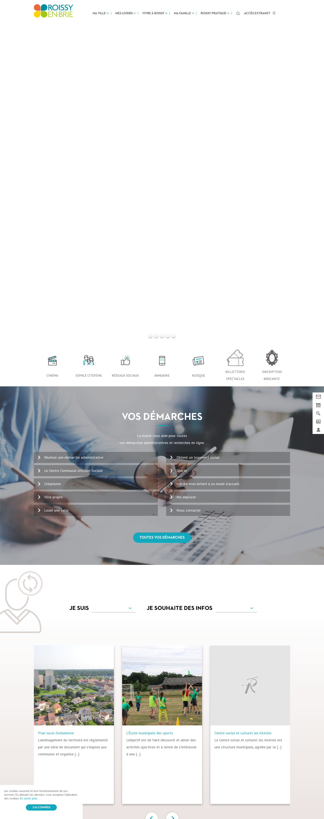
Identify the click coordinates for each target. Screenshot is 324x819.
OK (279, 695)
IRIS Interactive (205, 805)
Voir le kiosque (170, 710)
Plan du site (151, 805)
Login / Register (171, 805)
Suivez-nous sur (162, 758)
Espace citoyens (89, 52)
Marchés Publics (238, 775)
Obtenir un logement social (197, 133)
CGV (111, 805)
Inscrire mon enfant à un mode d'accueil (207, 160)
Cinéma (52, 52)
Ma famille (182, 13)
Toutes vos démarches (162, 214)
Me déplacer (186, 173)
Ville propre (53, 173)
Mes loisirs (124, 13)
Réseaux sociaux (125, 52)
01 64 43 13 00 (52, 698)
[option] (78, 401)
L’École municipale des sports (149, 409)
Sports (181, 146)
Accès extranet (257, 13)
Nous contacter (188, 186)
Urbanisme (52, 160)
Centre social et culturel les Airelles (243, 409)
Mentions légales (129, 805)
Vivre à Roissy (153, 13)
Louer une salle (56, 186)
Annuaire (162, 52)
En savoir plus (28, 798)
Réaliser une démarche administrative (73, 133)
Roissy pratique (213, 13)
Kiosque (198, 52)
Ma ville (99, 13)
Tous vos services (162, 520)
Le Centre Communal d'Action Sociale (73, 146)
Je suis (79, 284)
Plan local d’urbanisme (56, 409)
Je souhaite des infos (179, 284)
